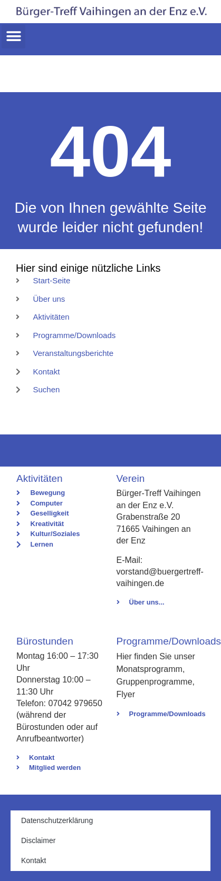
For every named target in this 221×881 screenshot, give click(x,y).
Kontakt (33, 860)
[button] (13, 36)
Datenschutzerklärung (57, 820)
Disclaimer (38, 840)
